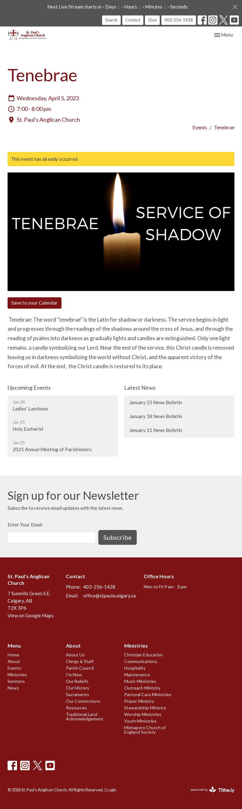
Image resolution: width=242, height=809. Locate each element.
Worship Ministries (142, 714)
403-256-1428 (178, 19)
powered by (212, 790)
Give (152, 19)
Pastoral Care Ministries (147, 694)
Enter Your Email (25, 524)
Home (13, 654)
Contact (132, 19)
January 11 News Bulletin (155, 430)
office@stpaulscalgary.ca (109, 595)
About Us (75, 654)
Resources (76, 707)
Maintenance (137, 674)
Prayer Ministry (139, 701)
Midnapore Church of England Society (145, 730)
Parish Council (80, 668)
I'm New (74, 674)
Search (111, 19)
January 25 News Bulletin (155, 402)
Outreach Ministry (142, 687)
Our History (77, 687)
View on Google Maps (31, 615)
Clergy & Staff (80, 661)
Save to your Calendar (34, 303)
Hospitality (135, 668)
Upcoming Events (29, 387)
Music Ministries (140, 681)
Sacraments (77, 694)
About (14, 661)
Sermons (16, 681)
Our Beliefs (77, 681)
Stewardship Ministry (145, 707)
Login (111, 789)
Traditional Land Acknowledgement (84, 716)
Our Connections (83, 701)
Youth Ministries (140, 721)
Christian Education (143, 654)
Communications (140, 661)
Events (200, 127)
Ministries (17, 674)
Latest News (140, 387)
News (13, 687)
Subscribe (117, 537)
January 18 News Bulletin (155, 416)
